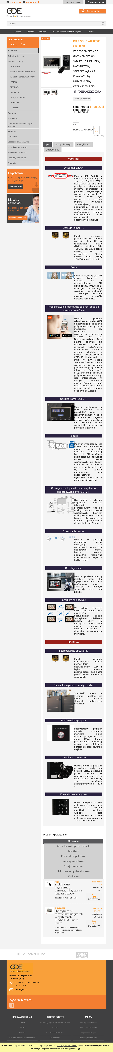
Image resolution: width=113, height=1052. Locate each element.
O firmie (22, 1022)
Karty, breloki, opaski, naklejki (73, 846)
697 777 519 (20, 985)
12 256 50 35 (15, 2)
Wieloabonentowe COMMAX (22, 77)
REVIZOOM (15, 87)
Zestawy (15, 102)
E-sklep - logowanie (88, 1022)
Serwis (22, 1033)
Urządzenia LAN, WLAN (18, 142)
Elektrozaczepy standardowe (73, 871)
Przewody (12, 136)
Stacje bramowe (18, 97)
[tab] (47, 144)
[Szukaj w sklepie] (54, 23)
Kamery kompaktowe (73, 856)
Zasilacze (12, 131)
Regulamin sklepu (88, 1033)
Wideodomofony (15, 61)
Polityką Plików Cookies (67, 1046)
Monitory (15, 92)
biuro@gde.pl (32, 2)
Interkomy (12, 118)
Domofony (12, 113)
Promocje (12, 50)
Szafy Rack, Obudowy (17, 152)
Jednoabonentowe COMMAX (22, 71)
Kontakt (22, 1028)
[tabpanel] (73, 489)
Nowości (12, 163)
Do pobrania (55, 1038)
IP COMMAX (15, 66)
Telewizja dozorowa (17, 56)
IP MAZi (13, 82)
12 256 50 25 (21, 982)
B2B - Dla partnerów (88, 1028)
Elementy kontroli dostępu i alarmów (20, 124)
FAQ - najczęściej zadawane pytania (55, 1022)
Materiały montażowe (17, 147)
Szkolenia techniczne (55, 1033)
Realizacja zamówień (88, 1038)
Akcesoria (15, 108)
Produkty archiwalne (17, 158)
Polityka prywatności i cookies (22, 1038)
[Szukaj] (103, 23)
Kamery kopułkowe (73, 861)
